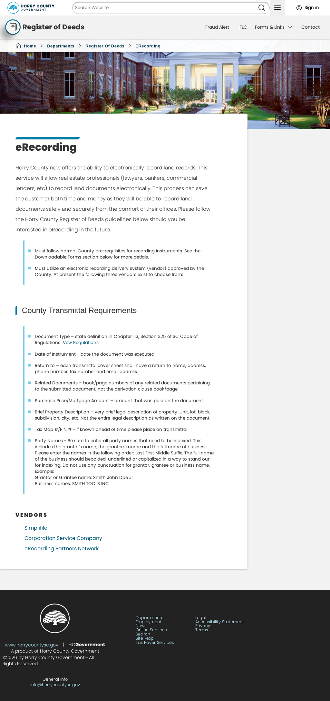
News (141, 626)
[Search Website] (163, 8)
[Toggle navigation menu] (277, 7)
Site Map (145, 638)
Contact (310, 27)
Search (143, 634)
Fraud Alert (217, 27)
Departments (60, 46)
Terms (201, 630)
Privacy (202, 626)
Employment (148, 622)
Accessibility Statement (219, 622)
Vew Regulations (80, 343)
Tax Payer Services (155, 643)
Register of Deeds (104, 46)
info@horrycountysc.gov (55, 684)
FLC (243, 27)
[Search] (261, 8)
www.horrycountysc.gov (31, 645)
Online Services (151, 630)
